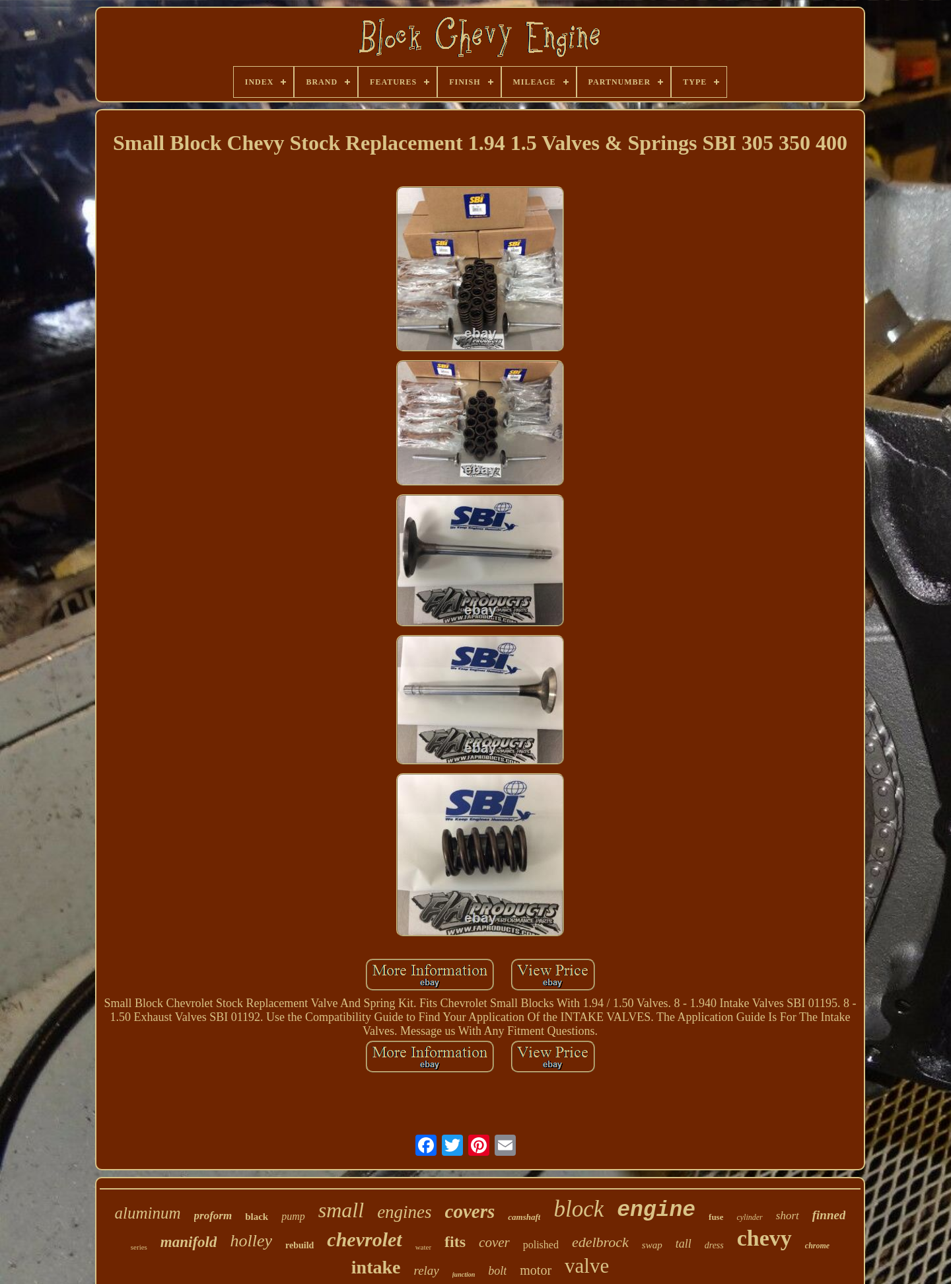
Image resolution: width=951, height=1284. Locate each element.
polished (541, 1244)
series (139, 1247)
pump (293, 1216)
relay (426, 1270)
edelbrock (600, 1242)
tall (683, 1243)
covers (470, 1211)
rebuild (299, 1245)
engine (656, 1210)
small (341, 1210)
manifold (188, 1242)
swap (652, 1245)
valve (587, 1265)
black (256, 1216)
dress (714, 1245)
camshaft (524, 1217)
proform (213, 1215)
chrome (817, 1245)
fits (455, 1241)
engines (404, 1212)
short (787, 1215)
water (423, 1247)
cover (494, 1242)
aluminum (148, 1213)
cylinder (749, 1217)
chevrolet (364, 1239)
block (578, 1209)
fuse (716, 1217)
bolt (497, 1270)
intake (376, 1267)
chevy (764, 1238)
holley (251, 1240)
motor (535, 1270)
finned (829, 1215)
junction (463, 1274)
